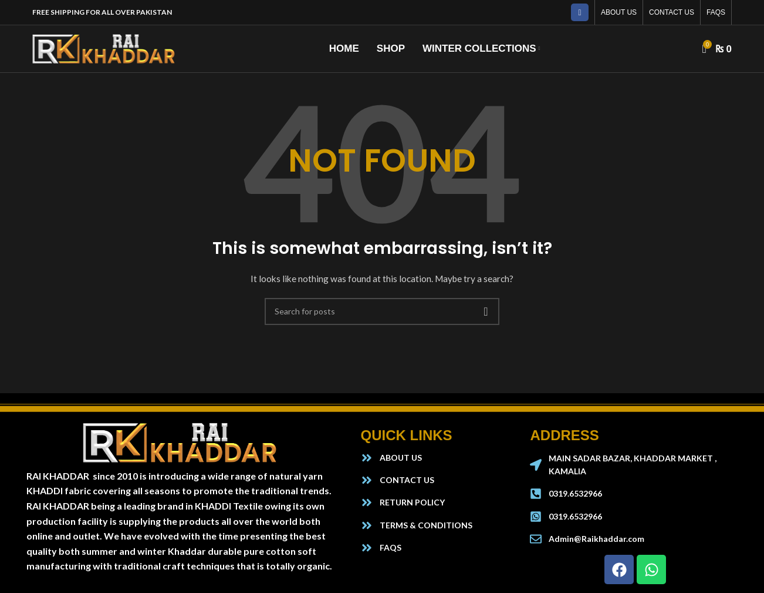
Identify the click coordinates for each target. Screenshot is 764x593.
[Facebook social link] (580, 12)
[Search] (382, 311)
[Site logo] (104, 48)
